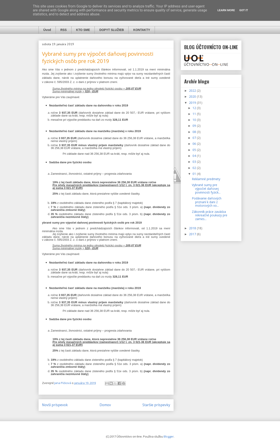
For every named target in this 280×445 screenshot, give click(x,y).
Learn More (226, 10)
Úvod (47, 30)
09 (194, 126)
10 (194, 120)
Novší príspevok (55, 404)
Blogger (169, 436)
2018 (193, 228)
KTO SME (83, 30)
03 (194, 162)
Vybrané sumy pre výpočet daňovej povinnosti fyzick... (206, 188)
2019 (193, 102)
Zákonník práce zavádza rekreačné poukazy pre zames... (209, 215)
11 (194, 114)
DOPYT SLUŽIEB (111, 30)
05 (194, 150)
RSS (63, 30)
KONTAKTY (141, 30)
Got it (243, 10)
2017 (193, 234)
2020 (193, 96)
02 (194, 168)
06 (194, 144)
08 (194, 132)
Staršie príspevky (156, 404)
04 (194, 156)
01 (194, 174)
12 (194, 108)
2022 (193, 90)
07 (194, 138)
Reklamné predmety (206, 179)
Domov (105, 404)
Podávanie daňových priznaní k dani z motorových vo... (206, 202)
